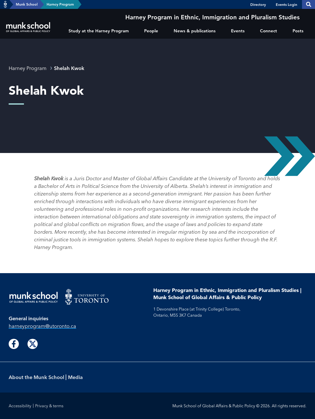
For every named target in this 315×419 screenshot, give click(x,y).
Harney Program (60, 4)
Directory (258, 4)
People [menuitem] (151, 30)
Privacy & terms (49, 405)
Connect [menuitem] (268, 30)
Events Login (286, 4)
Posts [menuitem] (298, 30)
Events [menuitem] (238, 30)
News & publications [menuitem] (195, 30)
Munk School (27, 4)
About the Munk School (36, 377)
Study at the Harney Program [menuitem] (99, 30)
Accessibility (20, 405)
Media (75, 377)
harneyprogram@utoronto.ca (42, 326)
